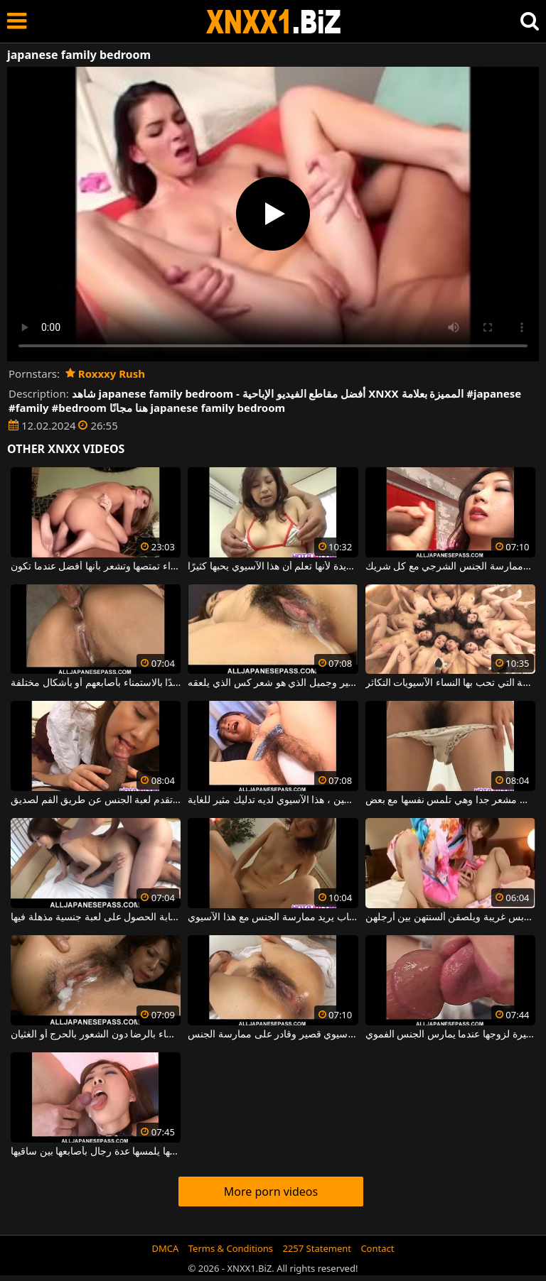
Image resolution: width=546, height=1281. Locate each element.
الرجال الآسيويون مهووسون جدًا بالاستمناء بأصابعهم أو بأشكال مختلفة (96, 683)
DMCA (165, 1248)
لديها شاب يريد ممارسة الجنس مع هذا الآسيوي (273, 917)
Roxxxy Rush (105, 373)
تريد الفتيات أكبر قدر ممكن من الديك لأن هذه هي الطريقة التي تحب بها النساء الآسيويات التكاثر (450, 683)
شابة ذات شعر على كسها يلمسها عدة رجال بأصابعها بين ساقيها (96, 1151)
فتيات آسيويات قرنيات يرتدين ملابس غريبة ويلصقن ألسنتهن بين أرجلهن (450, 917)
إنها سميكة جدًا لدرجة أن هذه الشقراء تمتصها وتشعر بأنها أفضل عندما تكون (96, 566)
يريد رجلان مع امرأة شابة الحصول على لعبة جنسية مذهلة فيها (96, 917)
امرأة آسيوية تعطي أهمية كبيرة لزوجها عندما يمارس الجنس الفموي (450, 1034)
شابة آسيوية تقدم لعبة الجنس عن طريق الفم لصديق (96, 800)
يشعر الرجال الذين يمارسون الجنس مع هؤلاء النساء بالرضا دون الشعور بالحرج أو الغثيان (96, 1034)
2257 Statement (316, 1248)
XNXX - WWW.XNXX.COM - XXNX (273, 21)
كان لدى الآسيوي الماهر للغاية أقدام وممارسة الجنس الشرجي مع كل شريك (450, 566)
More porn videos (271, 1191)
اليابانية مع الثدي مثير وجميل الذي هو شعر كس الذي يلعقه (273, 683)
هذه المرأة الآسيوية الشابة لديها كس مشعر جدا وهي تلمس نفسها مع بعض (450, 800)
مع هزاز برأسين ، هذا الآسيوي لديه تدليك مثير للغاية (273, 800)
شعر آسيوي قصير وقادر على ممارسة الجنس (273, 1034)
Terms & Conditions (230, 1248)
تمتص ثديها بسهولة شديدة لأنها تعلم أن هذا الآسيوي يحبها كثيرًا (273, 566)
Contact (377, 1248)
